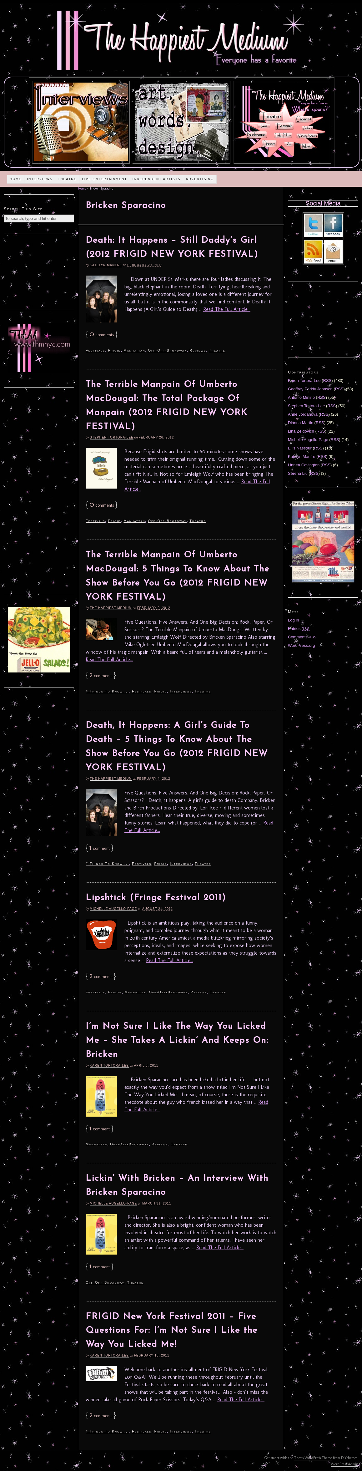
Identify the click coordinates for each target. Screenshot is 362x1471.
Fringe (115, 992)
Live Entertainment (104, 179)
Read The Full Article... (226, 309)
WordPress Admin (344, 1464)
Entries (299, 628)
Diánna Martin (300, 422)
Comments (302, 637)
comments (101, 334)
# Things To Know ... (107, 691)
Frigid (114, 350)
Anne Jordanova (303, 414)
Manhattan (134, 350)
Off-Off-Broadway (167, 350)
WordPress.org (301, 645)
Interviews (40, 179)
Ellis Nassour (300, 448)
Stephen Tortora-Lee (111, 437)
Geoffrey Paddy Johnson (310, 389)
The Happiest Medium (111, 608)
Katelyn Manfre (106, 265)
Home (16, 179)
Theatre (67, 179)
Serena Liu (298, 473)
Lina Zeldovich (301, 431)
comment (99, 848)
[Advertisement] (39, 271)
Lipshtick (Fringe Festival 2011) (156, 898)
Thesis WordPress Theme (313, 1458)
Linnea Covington (303, 465)
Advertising (200, 179)
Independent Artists (157, 179)
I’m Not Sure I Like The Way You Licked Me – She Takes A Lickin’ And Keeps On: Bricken (177, 1040)
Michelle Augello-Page (113, 908)
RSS (327, 380)
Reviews (197, 350)
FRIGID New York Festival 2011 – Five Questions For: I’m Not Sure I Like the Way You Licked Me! (172, 1330)
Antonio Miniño (301, 397)
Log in (293, 620)
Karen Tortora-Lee (109, 1065)
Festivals (95, 350)
